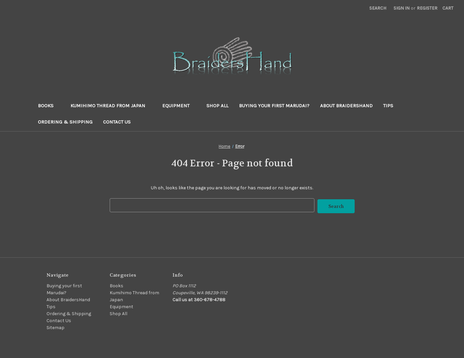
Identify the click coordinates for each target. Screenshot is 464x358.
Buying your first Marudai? (274, 106)
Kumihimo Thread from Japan (111, 106)
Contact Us (117, 122)
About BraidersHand (346, 106)
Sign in (401, 8)
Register (427, 8)
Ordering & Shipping (65, 122)
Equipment (179, 106)
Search (377, 8)
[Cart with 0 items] (448, 8)
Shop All (217, 106)
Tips (388, 106)
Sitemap (55, 326)
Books (49, 106)
